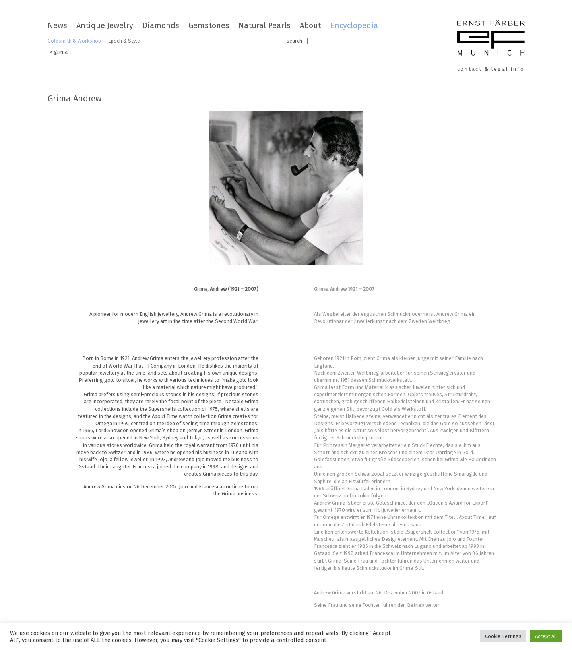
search (294, 41)
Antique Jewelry (104, 25)
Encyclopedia (354, 25)
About (310, 25)
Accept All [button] (546, 636)
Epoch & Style (124, 41)
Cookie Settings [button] (503, 636)
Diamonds (160, 25)
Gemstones (208, 25)
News (57, 25)
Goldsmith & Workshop (74, 41)
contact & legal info (491, 69)
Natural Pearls (264, 25)
